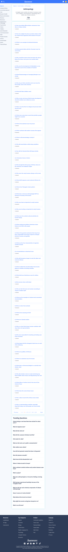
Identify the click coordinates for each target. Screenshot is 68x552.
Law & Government (4, 32)
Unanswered (6, 525)
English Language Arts (23, 530)
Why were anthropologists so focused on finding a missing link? (27, 477)
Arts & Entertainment (4, 10)
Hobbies (2, 29)
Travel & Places (3, 44)
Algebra (20, 520)
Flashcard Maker (37, 525)
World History (21, 527)
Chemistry (20, 522)
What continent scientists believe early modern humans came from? (28, 468)
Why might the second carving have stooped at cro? (26, 501)
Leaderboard (6, 520)
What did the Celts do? (18, 431)
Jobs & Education (3, 30)
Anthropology (28, 6)
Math (1, 34)
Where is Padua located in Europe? (21, 463)
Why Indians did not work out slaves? (22, 497)
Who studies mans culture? (19, 447)
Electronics (2, 19)
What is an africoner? (18, 505)
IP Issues (50, 535)
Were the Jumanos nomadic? (20, 455)
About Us (51, 520)
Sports (1, 42)
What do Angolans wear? (19, 427)
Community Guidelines (38, 520)
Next (41, 412)
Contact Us (51, 522)
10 (36, 412)
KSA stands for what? (18, 439)
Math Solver (36, 530)
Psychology (20, 532)
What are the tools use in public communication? (25, 443)
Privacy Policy (51, 527)
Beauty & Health (3, 14)
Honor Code (36, 522)
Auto (1, 12)
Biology (19, 525)
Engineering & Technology (3, 22)
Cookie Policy (51, 532)
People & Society (3, 36)
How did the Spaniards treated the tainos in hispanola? (26, 451)
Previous (16, 412)
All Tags (5, 522)
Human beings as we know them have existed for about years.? (26, 422)
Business (2, 18)
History (1, 27)
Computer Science (22, 535)
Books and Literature (4, 16)
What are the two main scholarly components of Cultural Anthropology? (27, 488)
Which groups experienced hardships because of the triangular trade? (26, 483)
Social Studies (3, 40)
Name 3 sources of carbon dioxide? (21, 493)
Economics (20, 537)
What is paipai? (17, 473)
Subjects (2, 6)
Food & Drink (3, 25)
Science (2, 38)
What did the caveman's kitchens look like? (23, 435)
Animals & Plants (3, 8)
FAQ (34, 532)
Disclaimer (51, 530)
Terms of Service (52, 525)
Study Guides (36, 527)
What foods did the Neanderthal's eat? (22, 459)
